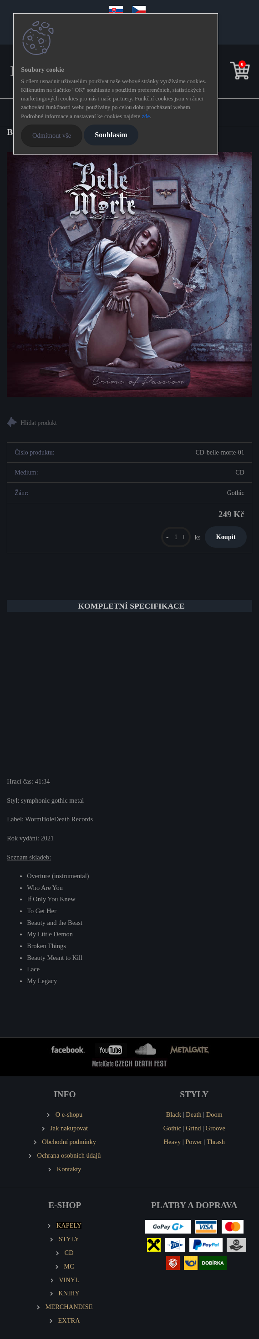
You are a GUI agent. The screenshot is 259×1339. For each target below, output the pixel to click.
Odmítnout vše (51, 135)
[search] (225, 72)
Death (193, 1114)
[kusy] (176, 537)
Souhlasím (111, 135)
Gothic (172, 1128)
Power (193, 1141)
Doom (214, 1114)
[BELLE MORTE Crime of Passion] (129, 274)
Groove (215, 1128)
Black (174, 1114)
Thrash (216, 1141)
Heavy (172, 1141)
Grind (193, 1128)
